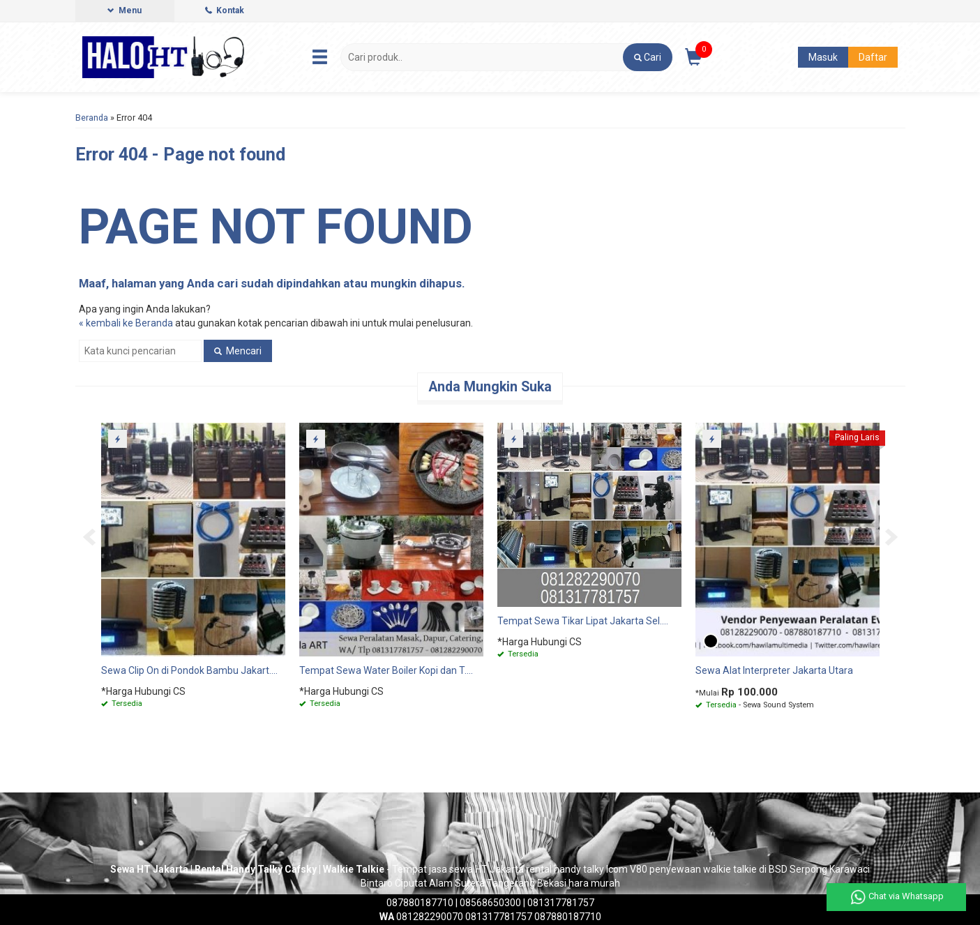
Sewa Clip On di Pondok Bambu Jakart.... (189, 670)
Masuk (823, 57)
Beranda (91, 117)
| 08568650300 (488, 902)
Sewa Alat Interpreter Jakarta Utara (774, 670)
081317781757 (498, 916)
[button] (647, 57)
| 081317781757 (557, 902)
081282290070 (421, 916)
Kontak (224, 10)
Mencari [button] (238, 350)
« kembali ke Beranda (126, 323)
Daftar (873, 57)
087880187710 (419, 902)
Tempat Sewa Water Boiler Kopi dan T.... (386, 670)
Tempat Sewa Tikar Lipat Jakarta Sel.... (582, 620)
